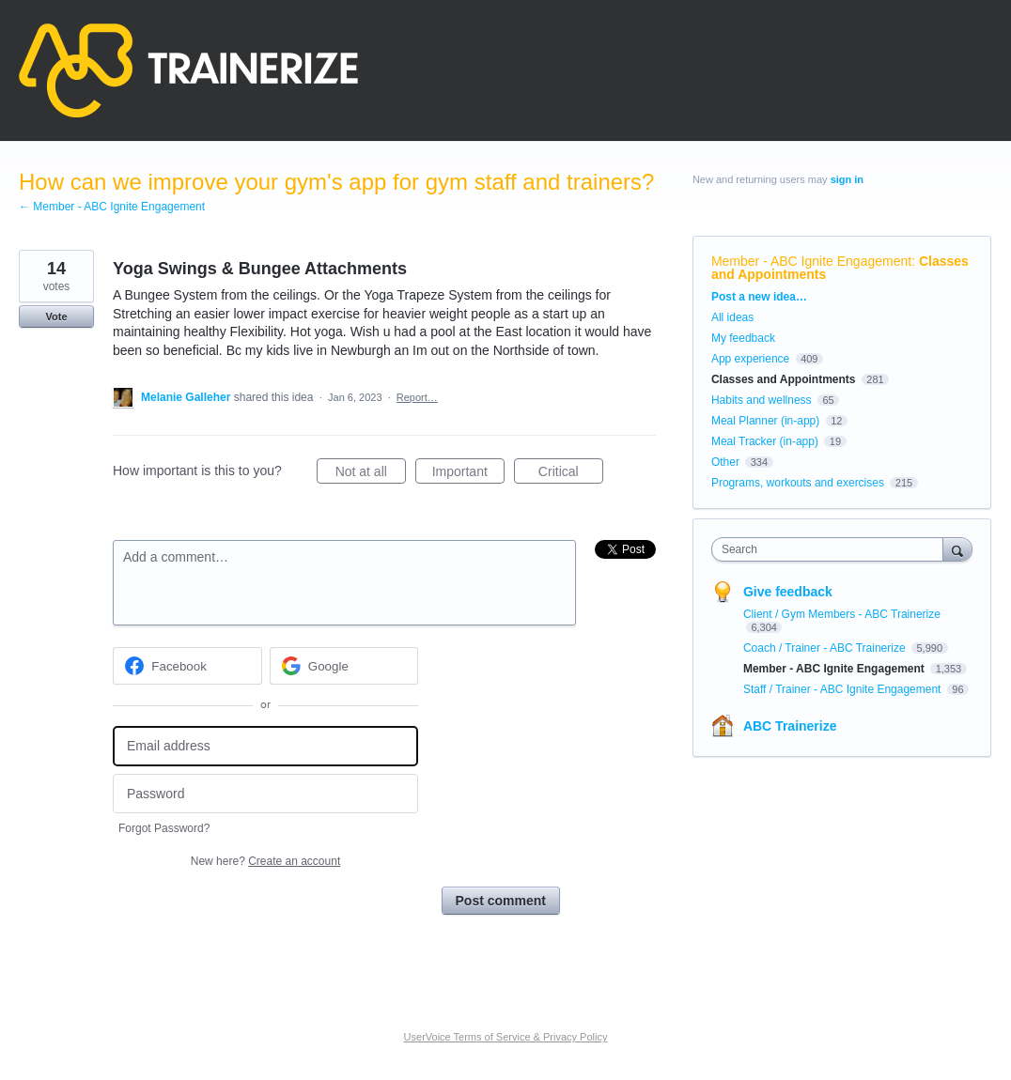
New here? (265, 861)
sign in (847, 179)
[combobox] (832, 549)
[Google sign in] (344, 666)
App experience (750, 358)
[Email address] (265, 746)
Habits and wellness (761, 400)
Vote (56, 316)
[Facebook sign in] (187, 666)
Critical (570, 474)
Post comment (501, 900)
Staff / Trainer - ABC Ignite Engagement (843, 689)
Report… (417, 397)
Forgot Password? (164, 828)
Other (725, 462)
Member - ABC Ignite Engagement (811, 261)
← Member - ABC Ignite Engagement (112, 206)
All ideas (732, 317)
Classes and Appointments (783, 379)
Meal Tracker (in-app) (764, 441)
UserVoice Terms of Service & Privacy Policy (506, 1036)
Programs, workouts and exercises (797, 482)
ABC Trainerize (790, 725)
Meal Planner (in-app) (765, 420)
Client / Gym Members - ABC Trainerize (842, 614)
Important (468, 474)
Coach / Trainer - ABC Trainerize (826, 648)
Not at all (370, 474)
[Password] (265, 794)
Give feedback (787, 591)
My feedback (743, 338)
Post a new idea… (759, 296)
